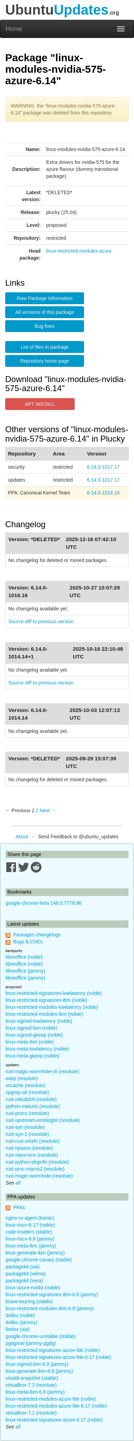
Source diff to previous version (41, 621)
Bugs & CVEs (28, 941)
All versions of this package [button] (44, 312)
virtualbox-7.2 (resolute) (31, 1385)
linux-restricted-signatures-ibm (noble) (46, 1000)
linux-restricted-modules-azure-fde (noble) (51, 1399)
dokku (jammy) (21, 1322)
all (18, 1183)
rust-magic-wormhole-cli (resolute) (42, 1071)
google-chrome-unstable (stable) (41, 1336)
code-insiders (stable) (29, 1232)
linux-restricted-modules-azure (78, 251)
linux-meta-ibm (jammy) (31, 1246)
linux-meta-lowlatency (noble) (37, 1049)
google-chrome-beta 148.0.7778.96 (44, 903)
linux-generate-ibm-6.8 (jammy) (39, 1371)
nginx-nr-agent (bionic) (30, 1218)
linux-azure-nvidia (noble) (33, 1287)
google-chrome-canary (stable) (39, 1259)
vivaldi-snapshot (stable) (32, 1378)
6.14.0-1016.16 (103, 493)
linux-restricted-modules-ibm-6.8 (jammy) (50, 1308)
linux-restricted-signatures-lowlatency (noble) (54, 993)
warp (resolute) (22, 1078)
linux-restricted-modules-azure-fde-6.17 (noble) (56, 1406)
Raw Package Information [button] (45, 298)
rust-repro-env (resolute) (32, 1155)
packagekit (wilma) (26, 1273)
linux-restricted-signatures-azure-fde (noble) (53, 1350)
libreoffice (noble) (24, 957)
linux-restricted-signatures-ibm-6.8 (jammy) (52, 1294)
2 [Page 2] (37, 810)
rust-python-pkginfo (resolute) (37, 1162)
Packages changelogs (37, 934)
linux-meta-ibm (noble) (30, 1042)
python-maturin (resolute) (33, 1106)
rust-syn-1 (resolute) (27, 1134)
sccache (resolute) (25, 1085)
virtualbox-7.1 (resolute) (31, 1413)
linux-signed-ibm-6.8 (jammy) (37, 1364)
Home (14, 28)
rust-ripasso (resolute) (29, 1148)
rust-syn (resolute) (25, 1127)
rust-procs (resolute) (27, 1113)
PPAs (19, 1207)
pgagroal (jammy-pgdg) (31, 1343)
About (22, 836)
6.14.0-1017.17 (103, 467)
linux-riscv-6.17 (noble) (30, 1225)
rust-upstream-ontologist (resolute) (43, 1120)
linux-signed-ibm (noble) (31, 1028)
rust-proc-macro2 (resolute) (35, 1169)
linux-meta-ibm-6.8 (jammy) (35, 1392)
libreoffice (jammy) (25, 971)
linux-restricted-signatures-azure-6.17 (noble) (54, 1420)
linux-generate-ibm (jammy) (35, 1253)
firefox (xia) (18, 1329)
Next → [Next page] (48, 810)
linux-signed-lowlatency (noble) (39, 1021)
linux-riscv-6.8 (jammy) (30, 1239)
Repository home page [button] (44, 361)
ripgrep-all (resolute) (27, 1092)
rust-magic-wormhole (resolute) (39, 1176)
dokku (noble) (20, 1315)
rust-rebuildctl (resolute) (31, 1099)
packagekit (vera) (24, 1280)
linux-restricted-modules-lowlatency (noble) (52, 1007)
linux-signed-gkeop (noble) (34, 1035)
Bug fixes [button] (45, 326)
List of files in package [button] (45, 347)
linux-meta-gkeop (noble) (32, 1056)
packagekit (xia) (23, 1266)
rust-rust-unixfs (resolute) (33, 1141)
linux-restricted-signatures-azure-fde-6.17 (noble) (58, 1357)
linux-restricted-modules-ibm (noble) (44, 1014)
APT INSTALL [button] (40, 404)
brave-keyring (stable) (29, 1301)
